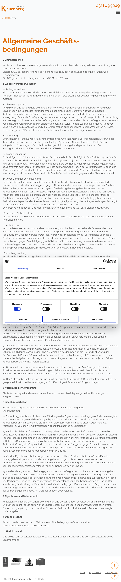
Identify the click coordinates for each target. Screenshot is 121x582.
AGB (82, 572)
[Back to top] (114, 575)
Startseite (6, 18)
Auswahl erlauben (60, 319)
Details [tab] (60, 269)
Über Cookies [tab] (99, 269)
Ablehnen (23, 319)
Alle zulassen (98, 319)
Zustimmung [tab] (22, 269)
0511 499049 (108, 5)
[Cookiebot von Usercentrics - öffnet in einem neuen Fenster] (105, 261)
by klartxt (40, 579)
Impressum (95, 572)
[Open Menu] (118, 12)
